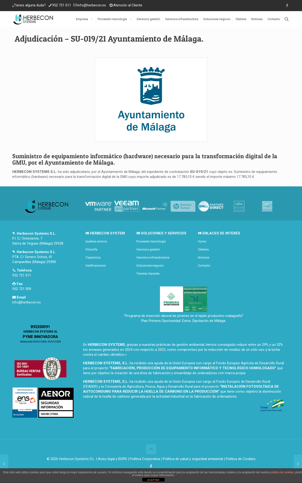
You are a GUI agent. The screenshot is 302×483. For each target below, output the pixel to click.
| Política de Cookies (239, 459)
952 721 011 (61, 5)
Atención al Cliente (127, 5)
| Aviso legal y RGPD (111, 459)
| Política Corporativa (144, 459)
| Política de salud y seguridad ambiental (192, 459)
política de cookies (282, 472)
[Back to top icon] (151, 449)
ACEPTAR (153, 480)
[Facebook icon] (287, 5)
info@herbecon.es (91, 5)
